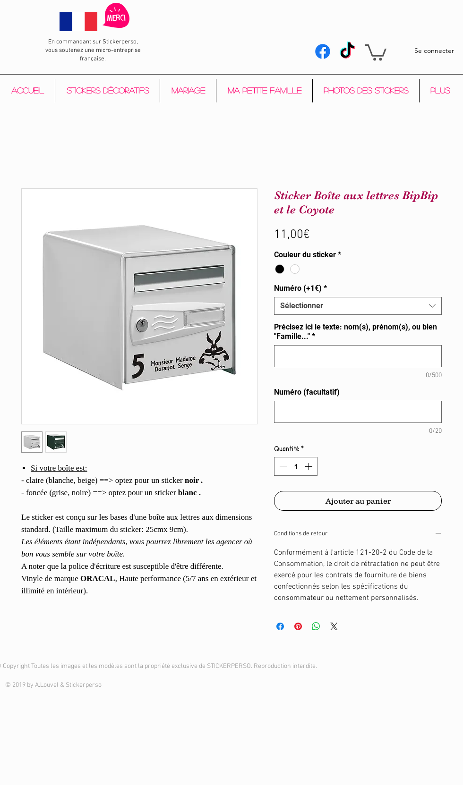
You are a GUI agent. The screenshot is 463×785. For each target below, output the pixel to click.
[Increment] (309, 466)
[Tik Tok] (347, 51)
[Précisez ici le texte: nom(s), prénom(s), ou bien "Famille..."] (357, 356)
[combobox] (358, 306)
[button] (375, 51)
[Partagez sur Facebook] (280, 626)
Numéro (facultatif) (307, 392)
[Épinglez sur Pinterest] (298, 626)
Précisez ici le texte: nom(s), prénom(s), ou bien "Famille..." (355, 331)
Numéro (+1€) (300, 288)
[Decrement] (282, 466)
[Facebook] (323, 51)
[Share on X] (334, 626)
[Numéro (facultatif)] (357, 412)
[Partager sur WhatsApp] (316, 626)
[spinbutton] (296, 466)
